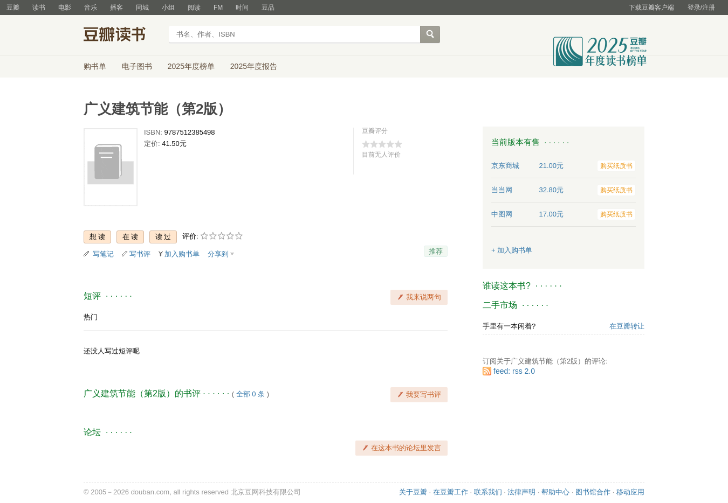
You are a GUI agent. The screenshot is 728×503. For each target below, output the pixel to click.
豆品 (268, 7)
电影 (64, 7)
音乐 (90, 7)
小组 (168, 7)
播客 (116, 7)
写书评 (139, 254)
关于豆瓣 (413, 492)
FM (218, 7)
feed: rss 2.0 (514, 371)
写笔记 (103, 254)
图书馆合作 (592, 492)
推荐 (436, 251)
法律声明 (521, 492)
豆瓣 (12, 7)
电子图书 (137, 66)
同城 (142, 7)
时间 (242, 7)
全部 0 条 (250, 394)
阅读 (194, 7)
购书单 (95, 66)
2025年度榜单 (191, 66)
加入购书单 (182, 254)
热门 (91, 317)
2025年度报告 (253, 66)
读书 (38, 7)
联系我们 (488, 492)
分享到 (218, 254)
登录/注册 (701, 7)
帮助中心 (555, 492)
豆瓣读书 (123, 35)
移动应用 (630, 492)
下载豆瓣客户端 (651, 7)
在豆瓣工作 (450, 492)
